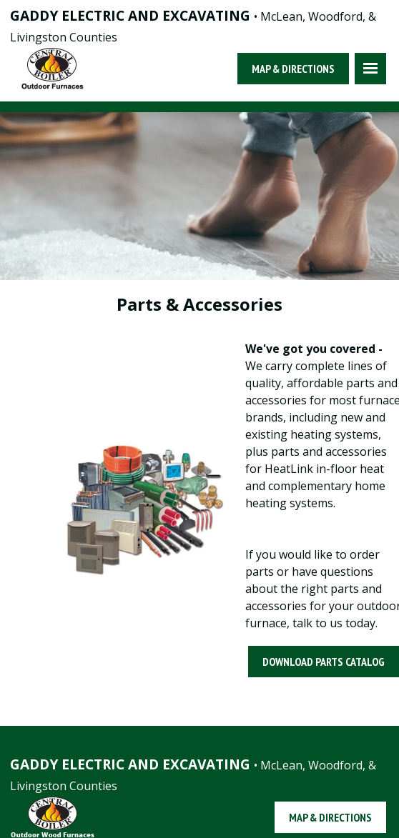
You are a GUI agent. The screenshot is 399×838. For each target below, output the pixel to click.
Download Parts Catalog (323, 661)
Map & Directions (293, 68)
